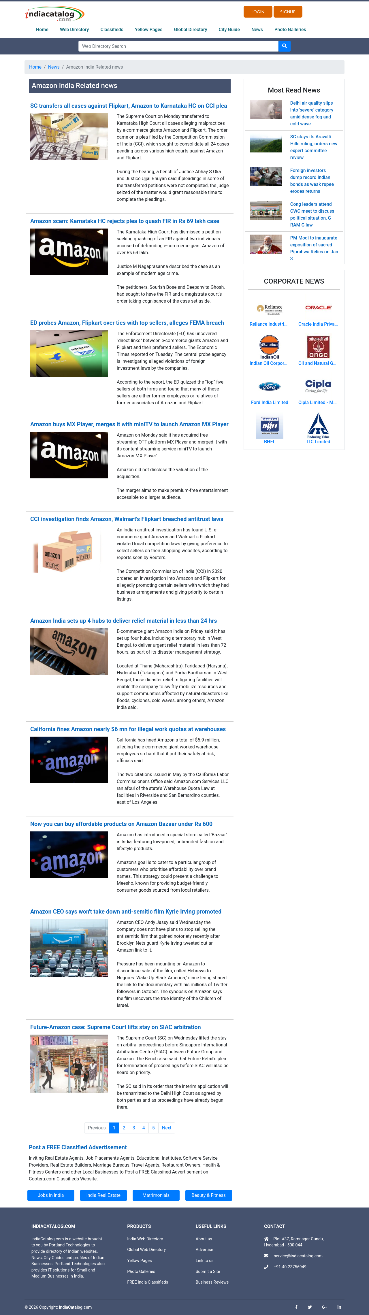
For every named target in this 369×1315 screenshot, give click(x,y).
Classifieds (112, 29)
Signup (287, 11)
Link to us (205, 1260)
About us (204, 1239)
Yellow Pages (149, 29)
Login (258, 11)
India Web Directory (145, 1239)
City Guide (229, 29)
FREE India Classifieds (147, 1282)
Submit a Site (208, 1271)
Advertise (204, 1249)
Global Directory (190, 29)
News (257, 29)
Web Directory (74, 29)
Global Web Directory (146, 1249)
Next (167, 1128)
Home (42, 29)
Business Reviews (212, 1282)
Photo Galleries (290, 29)
